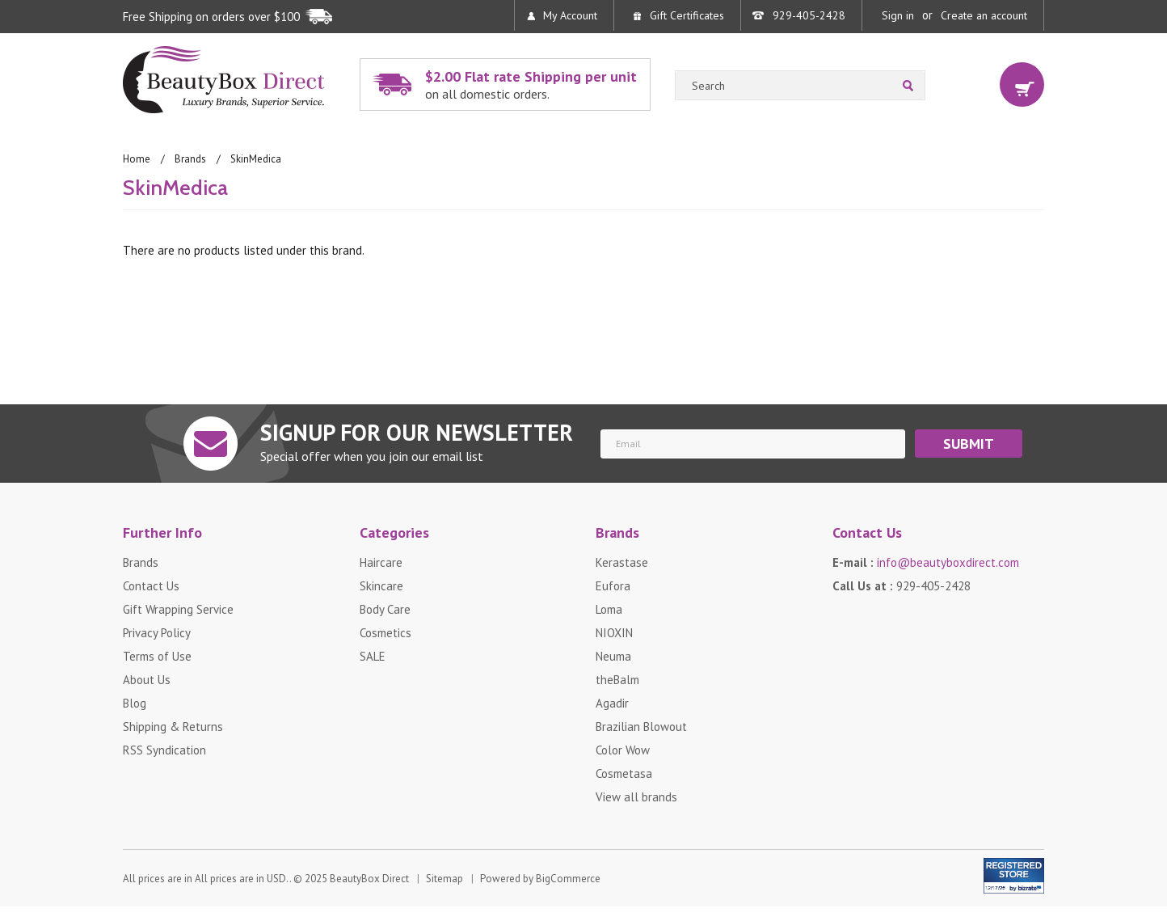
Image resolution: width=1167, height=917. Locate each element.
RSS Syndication (164, 750)
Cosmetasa (624, 773)
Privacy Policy (157, 632)
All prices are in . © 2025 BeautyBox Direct (266, 879)
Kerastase (622, 562)
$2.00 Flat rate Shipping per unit (533, 84)
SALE (372, 656)
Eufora (613, 586)
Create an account (984, 15)
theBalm (617, 679)
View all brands (636, 797)
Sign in (898, 15)
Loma (609, 609)
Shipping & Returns (173, 726)
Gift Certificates (687, 15)
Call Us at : (901, 586)
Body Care (385, 609)
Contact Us (151, 586)
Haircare (381, 562)
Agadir (612, 703)
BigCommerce (568, 879)
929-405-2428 (809, 15)
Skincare (381, 586)
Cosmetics (385, 632)
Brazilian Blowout (641, 726)
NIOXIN (614, 632)
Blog (134, 703)
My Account (570, 15)
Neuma (613, 656)
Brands (190, 159)
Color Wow (623, 750)
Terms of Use (157, 656)
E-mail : (925, 562)
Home (136, 159)
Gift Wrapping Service (178, 609)
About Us (147, 679)
